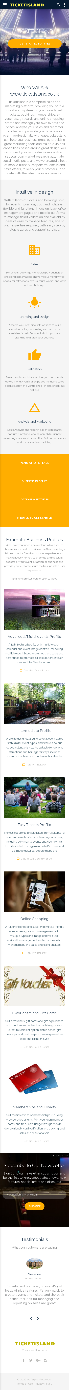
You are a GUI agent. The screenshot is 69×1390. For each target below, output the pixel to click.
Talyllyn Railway (36, 764)
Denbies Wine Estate (36, 670)
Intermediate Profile (34, 731)
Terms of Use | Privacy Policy (34, 1383)
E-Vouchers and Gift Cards (34, 1013)
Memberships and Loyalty (34, 1107)
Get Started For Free (34, 43)
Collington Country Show (37, 858)
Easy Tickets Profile (34, 825)
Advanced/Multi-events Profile (34, 637)
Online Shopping (34, 919)
